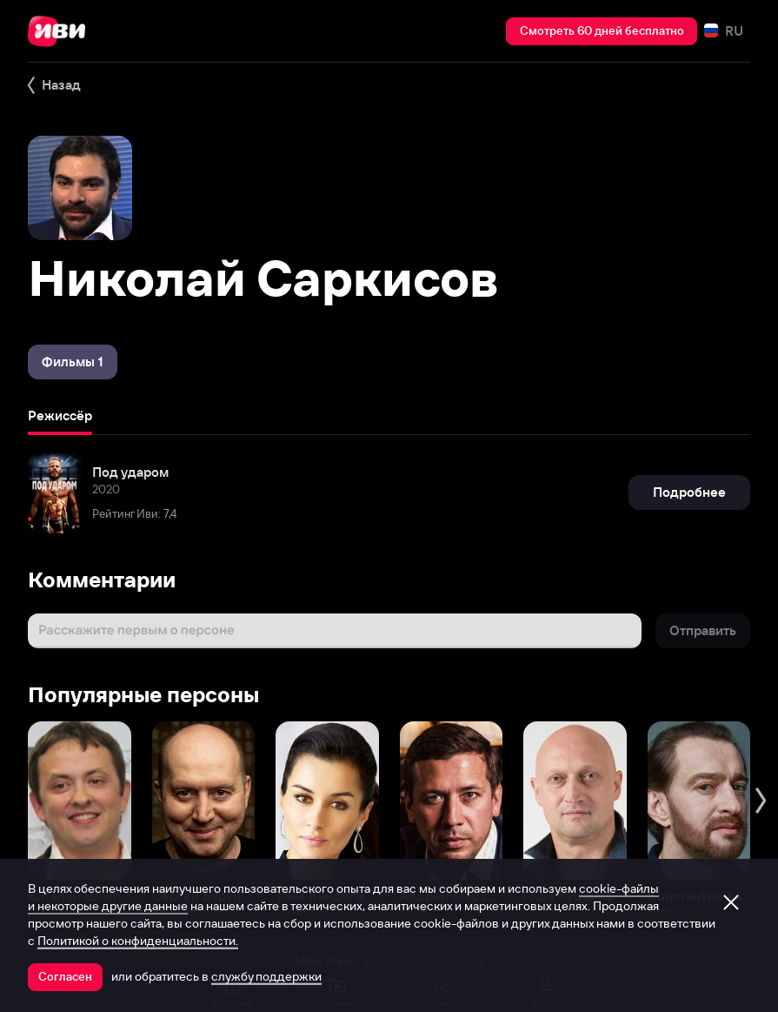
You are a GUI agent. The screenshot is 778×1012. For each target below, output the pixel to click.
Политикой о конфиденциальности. (137, 941)
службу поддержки (266, 976)
